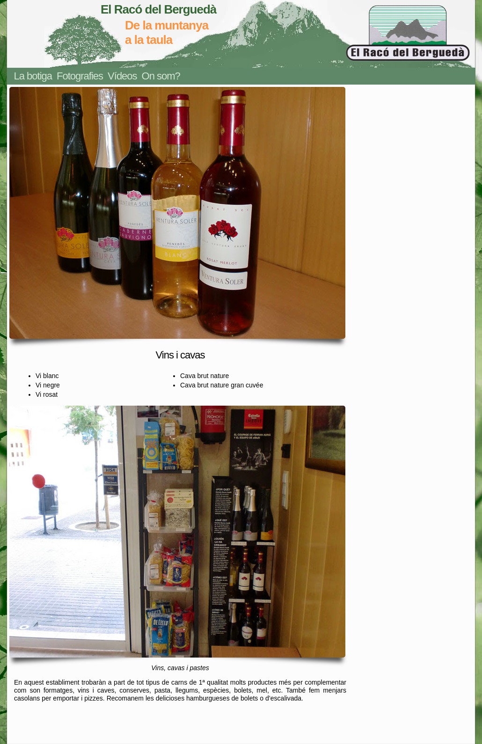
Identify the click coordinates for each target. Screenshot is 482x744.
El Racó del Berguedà (158, 9)
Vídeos (122, 76)
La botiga (33, 76)
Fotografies (80, 76)
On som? (161, 76)
